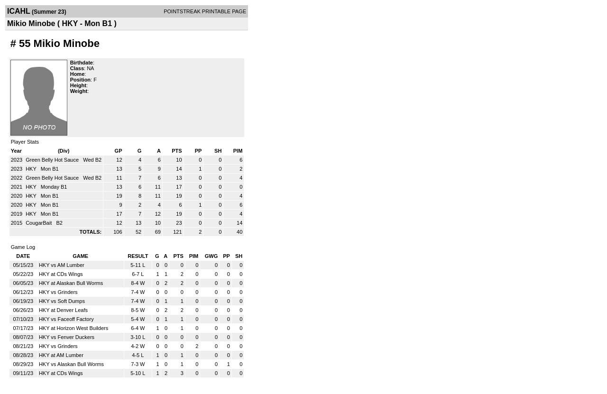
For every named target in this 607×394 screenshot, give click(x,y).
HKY (31, 169)
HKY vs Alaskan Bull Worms (71, 364)
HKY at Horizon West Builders (73, 328)
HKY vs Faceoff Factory (66, 319)
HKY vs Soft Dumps (62, 301)
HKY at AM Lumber (61, 355)
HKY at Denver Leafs (63, 310)
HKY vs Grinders (58, 292)
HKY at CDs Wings (61, 274)
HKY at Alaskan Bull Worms (71, 283)
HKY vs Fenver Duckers (66, 337)
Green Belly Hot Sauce (53, 160)
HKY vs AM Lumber (61, 265)
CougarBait (39, 223)
